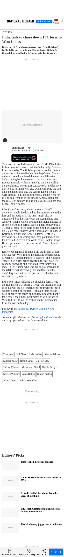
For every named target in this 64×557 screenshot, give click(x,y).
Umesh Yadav (42, 361)
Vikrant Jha (18, 148)
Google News (46, 308)
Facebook (23, 308)
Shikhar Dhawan (11, 367)
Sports (7, 32)
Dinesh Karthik (44, 374)
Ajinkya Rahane (52, 354)
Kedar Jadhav (35, 354)
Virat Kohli (8, 354)
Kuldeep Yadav (10, 361)
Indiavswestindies (28, 380)
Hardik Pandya (49, 367)
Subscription (44, 21)
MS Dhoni (21, 354)
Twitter (33, 308)
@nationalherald (50, 317)
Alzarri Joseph (10, 380)
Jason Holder (28, 374)
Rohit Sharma (26, 361)
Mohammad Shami (31, 367)
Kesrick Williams (11, 374)
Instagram (7, 311)
